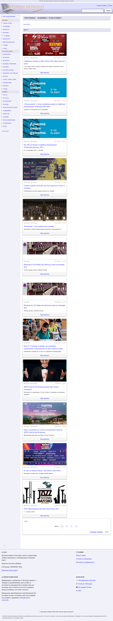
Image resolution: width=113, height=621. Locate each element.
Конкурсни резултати (10, 107)
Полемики (6, 26)
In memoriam (7, 123)
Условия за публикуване (84, 559)
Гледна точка (7, 23)
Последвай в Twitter (84, 587)
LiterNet (41, 1)
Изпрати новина (102, 5)
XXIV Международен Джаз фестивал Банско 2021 (41, 509)
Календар (6, 57)
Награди (5, 104)
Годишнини (7, 110)
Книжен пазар (64, 1)
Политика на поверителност (85, 562)
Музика (5, 76)
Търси (108, 10)
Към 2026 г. (27, 24)
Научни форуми (8, 70)
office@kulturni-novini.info (87, 580)
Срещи (5, 89)
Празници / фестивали (10, 73)
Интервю (6, 32)
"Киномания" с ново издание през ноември (39, 226)
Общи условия (81, 555)
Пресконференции (9, 120)
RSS (79, 591)
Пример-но (6, 39)
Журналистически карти (10, 570)
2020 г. (107, 532)
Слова (5, 48)
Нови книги (7, 54)
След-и (5, 94)
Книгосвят (56, 1)
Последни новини (9, 16)
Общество (6, 113)
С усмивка (6, 35)
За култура (71, 1)
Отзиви (5, 45)
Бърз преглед (44, 72)
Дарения (6, 117)
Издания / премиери (9, 63)
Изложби (6, 66)
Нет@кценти (7, 101)
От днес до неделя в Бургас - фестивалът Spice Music (42, 470)
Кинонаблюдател (9, 42)
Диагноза (6, 29)
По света (6, 98)
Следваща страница (96, 532)
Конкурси (6, 60)
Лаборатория (7, 82)
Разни (5, 126)
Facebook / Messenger (85, 584)
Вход (110, 5)
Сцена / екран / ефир (9, 79)
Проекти (5, 85)
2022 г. (26, 521)
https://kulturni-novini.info (17, 587)
